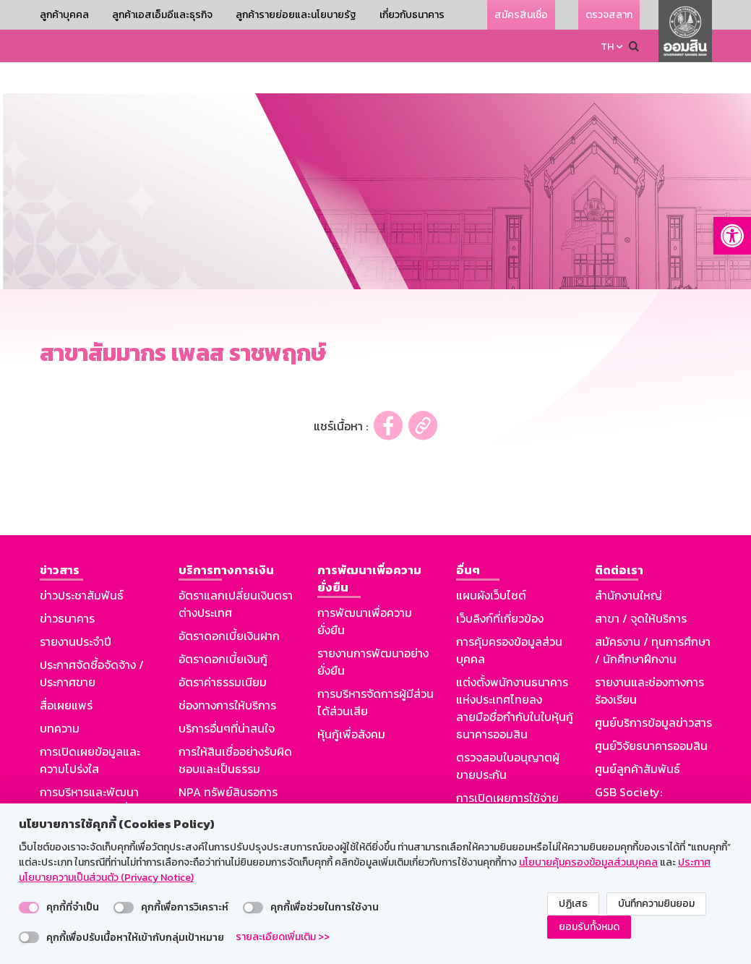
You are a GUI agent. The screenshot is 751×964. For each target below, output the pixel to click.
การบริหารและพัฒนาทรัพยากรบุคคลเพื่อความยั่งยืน (89, 778)
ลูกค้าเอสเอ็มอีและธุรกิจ (162, 14)
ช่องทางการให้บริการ (227, 674)
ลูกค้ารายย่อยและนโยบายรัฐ (296, 14)
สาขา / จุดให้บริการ (641, 587)
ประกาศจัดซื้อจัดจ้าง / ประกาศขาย (92, 642)
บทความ (60, 697)
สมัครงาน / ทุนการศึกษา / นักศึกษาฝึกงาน (653, 619)
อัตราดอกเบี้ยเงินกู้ (223, 627)
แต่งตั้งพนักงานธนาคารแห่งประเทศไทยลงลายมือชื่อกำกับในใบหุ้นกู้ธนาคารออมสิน (514, 677)
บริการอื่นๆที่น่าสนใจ (227, 697)
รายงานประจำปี (75, 610)
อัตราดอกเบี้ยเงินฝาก (229, 604)
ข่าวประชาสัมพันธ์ (82, 564)
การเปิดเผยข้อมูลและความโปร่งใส (90, 729)
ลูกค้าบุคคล (64, 14)
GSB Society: (628, 760)
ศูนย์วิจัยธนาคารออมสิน (651, 714)
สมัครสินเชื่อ (521, 14)
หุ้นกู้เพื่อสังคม (351, 703)
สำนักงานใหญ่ (628, 564)
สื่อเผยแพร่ (66, 674)
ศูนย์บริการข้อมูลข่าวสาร (653, 691)
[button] (732, 236)
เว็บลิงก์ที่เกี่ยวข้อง (500, 587)
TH (607, 46)
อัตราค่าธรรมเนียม (223, 651)
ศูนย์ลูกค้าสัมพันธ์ (637, 737)
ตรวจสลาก (608, 14)
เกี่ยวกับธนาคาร (412, 14)
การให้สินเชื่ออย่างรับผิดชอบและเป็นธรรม (235, 729)
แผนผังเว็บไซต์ (491, 564)
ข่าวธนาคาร (67, 587)
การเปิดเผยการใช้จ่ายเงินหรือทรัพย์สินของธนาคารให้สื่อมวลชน (507, 784)
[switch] (29, 907)
